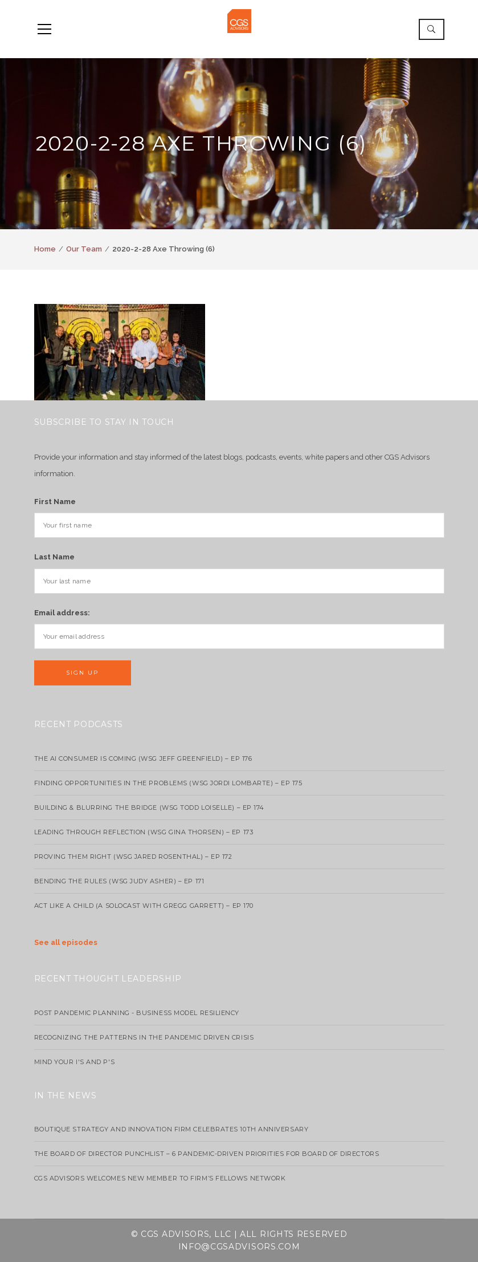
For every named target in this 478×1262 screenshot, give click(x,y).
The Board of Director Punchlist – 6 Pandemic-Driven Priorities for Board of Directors (206, 1154)
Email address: (62, 612)
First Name (55, 501)
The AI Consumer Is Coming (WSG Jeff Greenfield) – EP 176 (143, 758)
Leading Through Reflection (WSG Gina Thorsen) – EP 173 (144, 832)
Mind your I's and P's (74, 1062)
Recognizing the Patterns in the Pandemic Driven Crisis (144, 1037)
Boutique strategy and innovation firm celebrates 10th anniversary (171, 1129)
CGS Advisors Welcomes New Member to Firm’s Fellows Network (160, 1178)
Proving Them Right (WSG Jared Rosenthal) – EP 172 (133, 857)
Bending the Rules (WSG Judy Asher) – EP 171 (119, 881)
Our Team (84, 249)
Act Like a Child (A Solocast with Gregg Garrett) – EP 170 (144, 906)
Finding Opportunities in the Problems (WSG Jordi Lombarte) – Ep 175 (168, 783)
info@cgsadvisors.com (239, 1246)
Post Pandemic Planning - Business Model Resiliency (137, 1013)
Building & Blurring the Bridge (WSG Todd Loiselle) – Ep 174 (149, 807)
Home (45, 249)
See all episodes (65, 942)
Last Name (54, 557)
